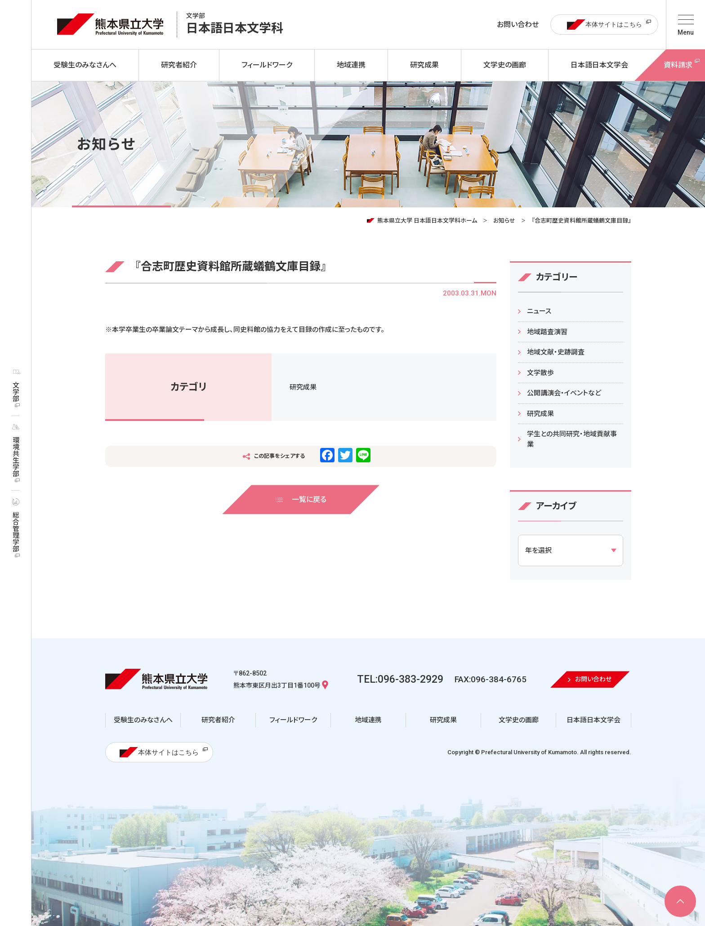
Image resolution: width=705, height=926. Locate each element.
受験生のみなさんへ (143, 720)
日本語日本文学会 (593, 720)
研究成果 (303, 387)
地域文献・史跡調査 (556, 352)
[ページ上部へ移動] (680, 901)
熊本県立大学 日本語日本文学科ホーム (427, 220)
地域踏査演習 (547, 332)
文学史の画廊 (519, 720)
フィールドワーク (293, 720)
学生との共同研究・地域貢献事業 (572, 439)
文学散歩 (540, 373)
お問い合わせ (518, 24)
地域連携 (368, 720)
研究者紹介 (218, 720)
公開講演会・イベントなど (564, 393)
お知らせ (504, 220)
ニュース (539, 311)
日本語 (234, 24)
